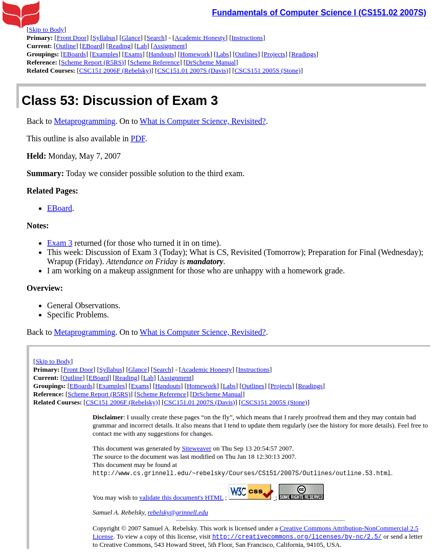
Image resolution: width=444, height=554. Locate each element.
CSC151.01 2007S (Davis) (192, 70)
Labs (222, 54)
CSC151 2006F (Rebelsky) (115, 70)
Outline (66, 46)
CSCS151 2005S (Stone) (267, 70)
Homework (195, 54)
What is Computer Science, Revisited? (203, 121)
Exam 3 (59, 243)
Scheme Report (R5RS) (92, 62)
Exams (133, 54)
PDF (138, 138)
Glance (131, 37)
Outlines (246, 54)
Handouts (161, 54)
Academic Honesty (199, 37)
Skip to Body (46, 29)
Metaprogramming (84, 121)
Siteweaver (196, 448)
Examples (105, 54)
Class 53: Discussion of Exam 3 (119, 100)
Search (155, 37)
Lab (142, 46)
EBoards (74, 54)
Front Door (71, 37)
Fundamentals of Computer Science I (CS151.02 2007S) (319, 12)
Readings (303, 54)
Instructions (247, 37)
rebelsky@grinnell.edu (178, 513)
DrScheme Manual (211, 62)
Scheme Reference (155, 62)
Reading (119, 46)
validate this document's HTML (181, 498)
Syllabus (104, 37)
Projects (274, 54)
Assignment (169, 46)
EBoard (92, 46)
